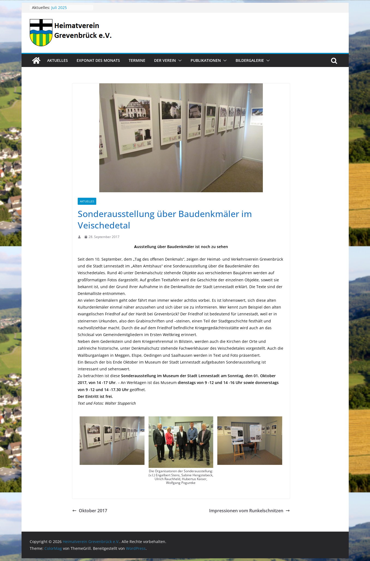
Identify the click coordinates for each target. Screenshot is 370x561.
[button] (179, 60)
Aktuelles (57, 60)
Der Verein (165, 60)
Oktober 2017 (89, 511)
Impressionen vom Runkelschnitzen (249, 511)
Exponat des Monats (98, 60)
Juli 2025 (59, 7)
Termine (137, 60)
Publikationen (206, 60)
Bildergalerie (250, 60)
